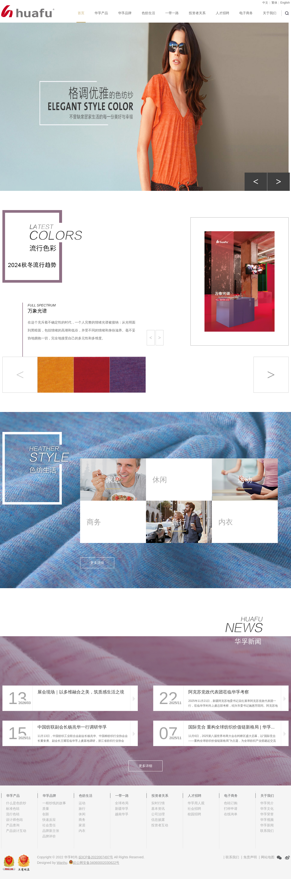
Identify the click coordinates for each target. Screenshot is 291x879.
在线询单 (230, 814)
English (285, 2)
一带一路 (172, 13)
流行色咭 (12, 814)
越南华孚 (121, 814)
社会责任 (49, 825)
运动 (82, 803)
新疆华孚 (121, 808)
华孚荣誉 (267, 814)
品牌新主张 (50, 831)
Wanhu (62, 863)
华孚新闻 (267, 825)
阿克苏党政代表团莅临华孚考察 (218, 692)
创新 (45, 814)
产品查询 (12, 825)
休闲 (82, 814)
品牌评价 (49, 836)
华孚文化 (267, 808)
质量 (45, 808)
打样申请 (230, 808)
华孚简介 (267, 803)
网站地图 (267, 857)
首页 (81, 13)
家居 (82, 825)
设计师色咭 (14, 820)
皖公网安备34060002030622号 (94, 863)
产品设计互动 (16, 831)
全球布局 (121, 803)
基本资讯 (158, 808)
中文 (265, 2)
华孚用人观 (196, 803)
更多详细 (97, 563)
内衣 (82, 831)
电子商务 (246, 13)
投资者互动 (159, 825)
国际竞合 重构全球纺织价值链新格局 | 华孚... (231, 727)
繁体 (274, 2)
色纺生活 (148, 13)
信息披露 (158, 820)
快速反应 (49, 820)
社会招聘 (194, 808)
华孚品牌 (125, 13)
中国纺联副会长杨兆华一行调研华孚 (72, 727)
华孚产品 (101, 13)
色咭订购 (230, 803)
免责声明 (250, 857)
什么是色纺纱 (16, 803)
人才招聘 (222, 13)
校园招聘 (194, 814)
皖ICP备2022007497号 (96, 857)
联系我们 (267, 831)
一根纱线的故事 (54, 803)
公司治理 (158, 814)
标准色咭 (12, 808)
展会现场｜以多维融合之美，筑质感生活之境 (81, 692)
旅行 (82, 808)
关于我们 (269, 13)
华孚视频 (267, 820)
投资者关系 (197, 13)
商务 (82, 820)
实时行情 (158, 803)
